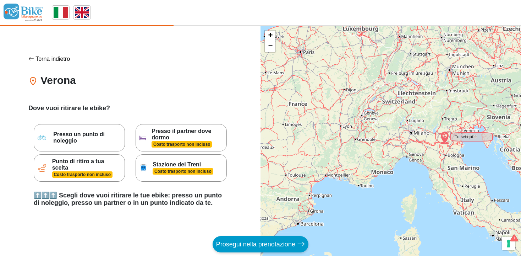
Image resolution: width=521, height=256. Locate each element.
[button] (440, 133)
